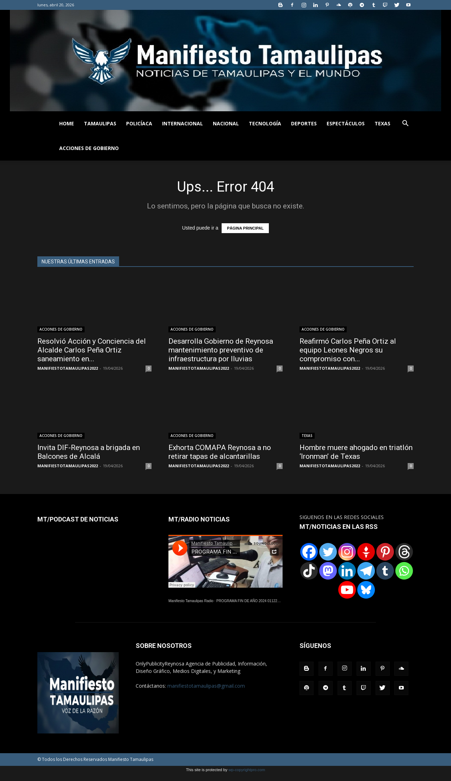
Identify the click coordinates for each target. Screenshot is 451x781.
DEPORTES (304, 123)
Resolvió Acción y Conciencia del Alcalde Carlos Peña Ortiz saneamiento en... (91, 350)
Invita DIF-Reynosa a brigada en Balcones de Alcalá (88, 452)
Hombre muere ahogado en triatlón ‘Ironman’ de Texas (356, 452)
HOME (66, 123)
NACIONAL (226, 123)
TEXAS (382, 123)
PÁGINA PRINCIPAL (245, 228)
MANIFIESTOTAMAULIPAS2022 (67, 368)
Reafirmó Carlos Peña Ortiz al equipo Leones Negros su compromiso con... (347, 350)
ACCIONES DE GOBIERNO (89, 148)
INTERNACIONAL (182, 123)
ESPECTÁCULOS (346, 123)
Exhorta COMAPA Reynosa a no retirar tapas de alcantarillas (219, 452)
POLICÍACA (139, 123)
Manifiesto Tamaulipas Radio (191, 601)
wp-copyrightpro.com (246, 770)
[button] (405, 124)
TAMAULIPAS (100, 123)
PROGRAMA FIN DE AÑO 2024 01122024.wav (253, 601)
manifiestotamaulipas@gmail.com (206, 685)
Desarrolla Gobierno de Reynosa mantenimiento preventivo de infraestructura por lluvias (220, 350)
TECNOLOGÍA (265, 123)
